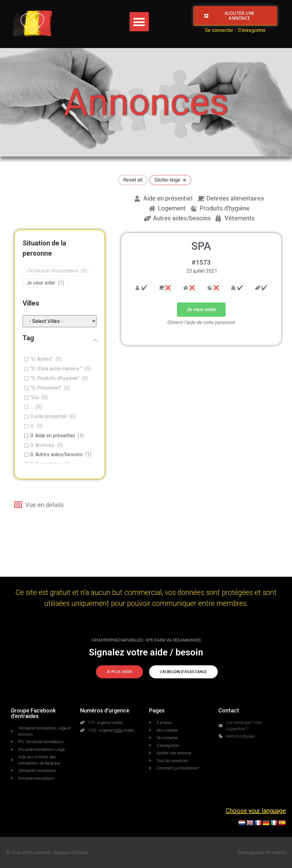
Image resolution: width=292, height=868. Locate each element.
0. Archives (42, 445)
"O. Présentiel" (45, 388)
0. (32, 426)
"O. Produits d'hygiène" (54, 378)
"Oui (34, 397)
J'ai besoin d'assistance (52, 271)
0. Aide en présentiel (52, 435)
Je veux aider (40, 283)
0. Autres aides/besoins (56, 454)
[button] (139, 21)
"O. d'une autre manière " (56, 369)
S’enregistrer (252, 30)
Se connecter (219, 30)
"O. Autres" (41, 359)
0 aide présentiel (48, 416)
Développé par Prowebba (261, 852)
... (31, 407)
